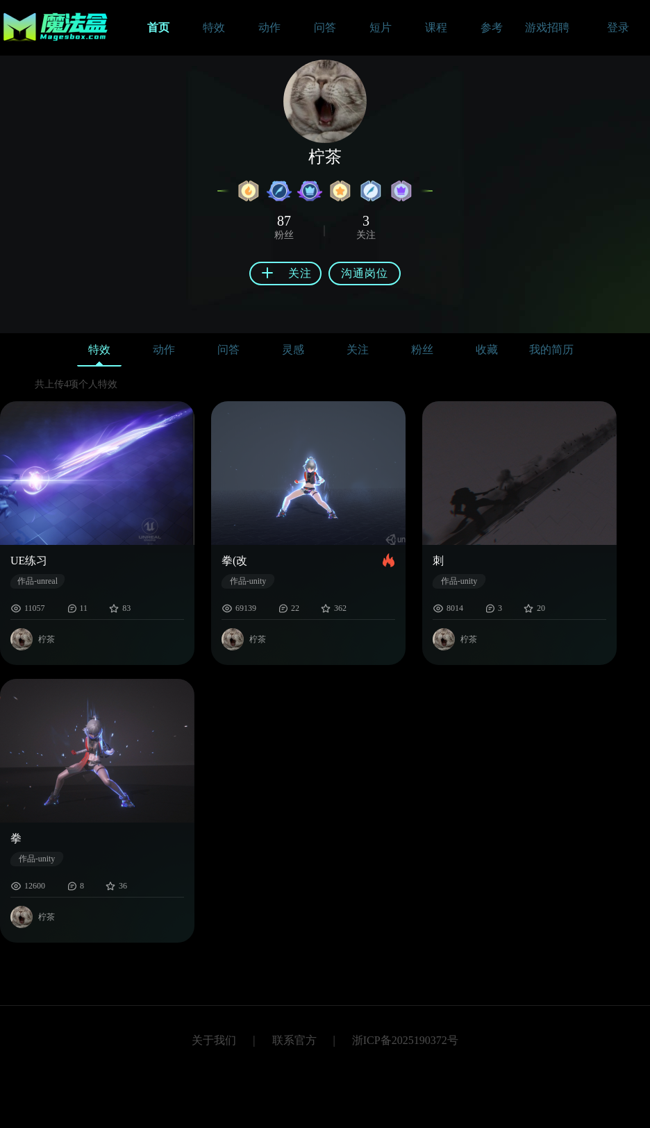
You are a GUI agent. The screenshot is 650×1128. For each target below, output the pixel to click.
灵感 (293, 349)
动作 (164, 349)
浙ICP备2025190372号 (405, 1040)
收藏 (487, 349)
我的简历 (551, 349)
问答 (228, 349)
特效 (99, 353)
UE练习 (28, 560)
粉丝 (422, 349)
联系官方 (294, 1040)
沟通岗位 (364, 273)
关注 (358, 349)
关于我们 (214, 1040)
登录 (618, 27)
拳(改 (234, 560)
